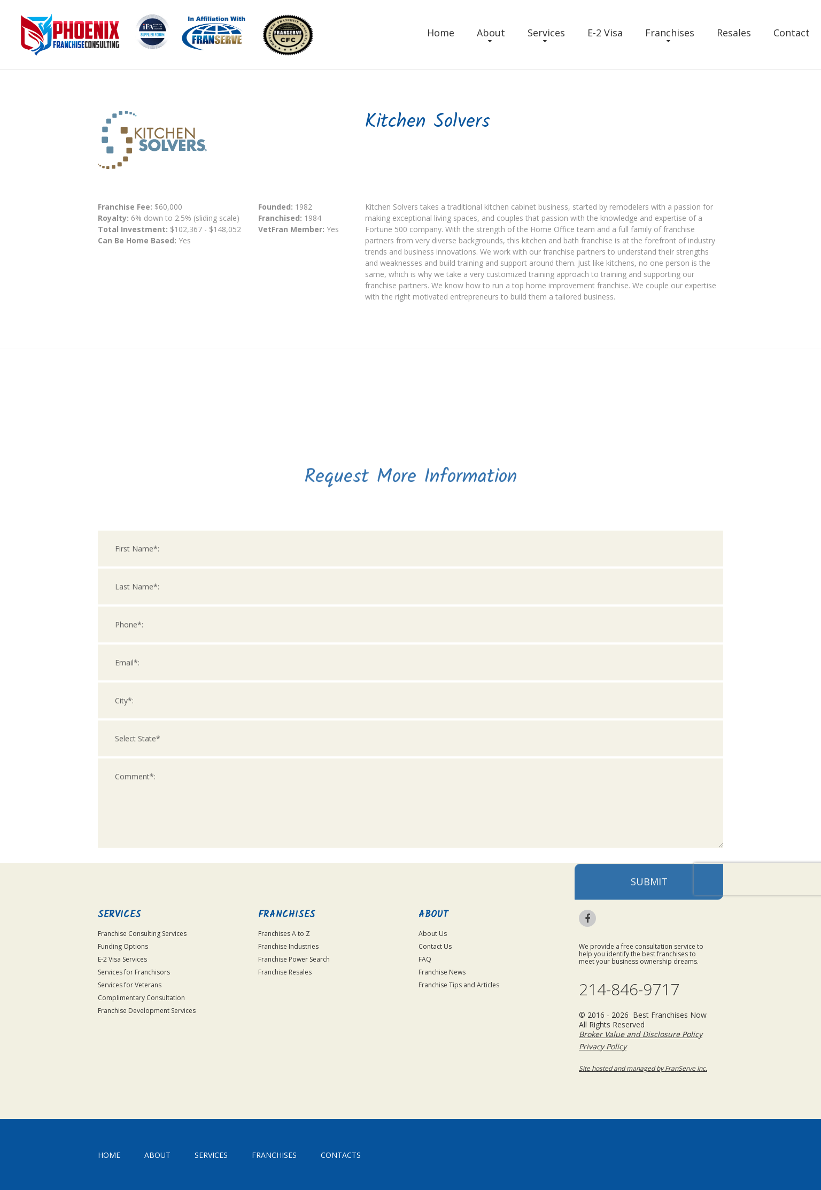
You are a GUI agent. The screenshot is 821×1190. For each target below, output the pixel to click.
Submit (649, 1014)
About (491, 32)
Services (546, 32)
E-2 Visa (605, 32)
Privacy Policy (602, 1046)
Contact (791, 32)
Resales (734, 32)
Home (440, 32)
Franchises (669, 32)
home (109, 1155)
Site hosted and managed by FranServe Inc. (643, 1068)
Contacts (341, 1155)
